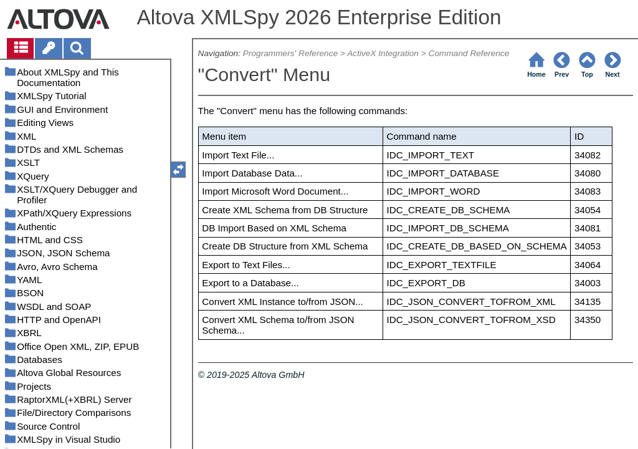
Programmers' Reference (290, 53)
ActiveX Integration (383, 53)
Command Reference (469, 53)
